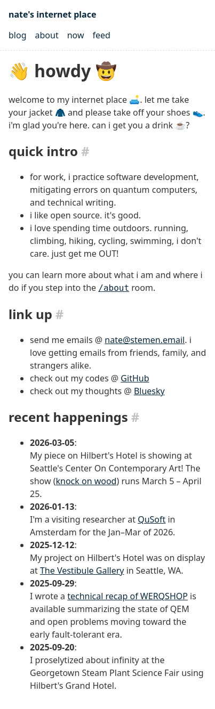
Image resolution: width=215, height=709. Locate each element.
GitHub (135, 378)
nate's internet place (52, 14)
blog (18, 35)
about (47, 35)
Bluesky (149, 391)
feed (101, 35)
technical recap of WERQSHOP (127, 596)
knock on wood (85, 481)
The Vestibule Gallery (82, 570)
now (75, 35)
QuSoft (151, 519)
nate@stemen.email (145, 340)
